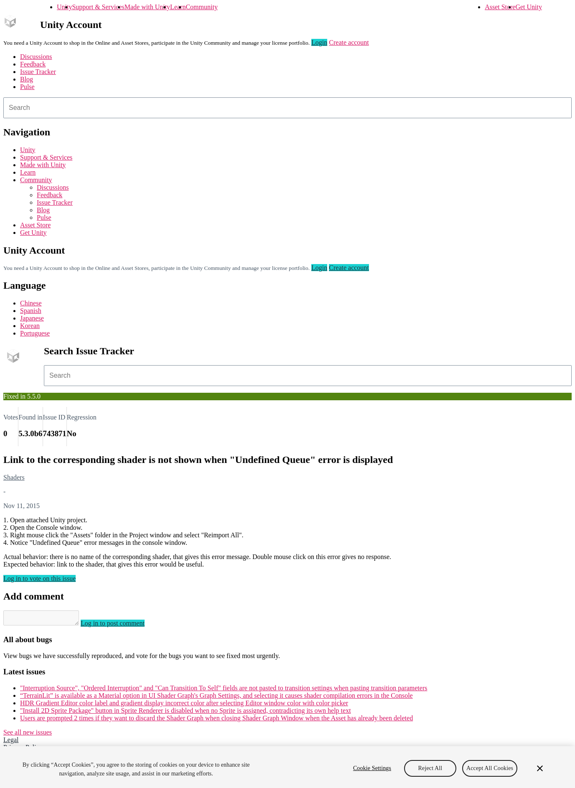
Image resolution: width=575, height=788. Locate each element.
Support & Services (98, 6)
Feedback (33, 64)
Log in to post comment (121, 625)
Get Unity (528, 6)
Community (201, 6)
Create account (349, 42)
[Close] (540, 768)
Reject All (430, 768)
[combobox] (287, 108)
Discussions (36, 56)
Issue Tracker (38, 71)
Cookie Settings (372, 768)
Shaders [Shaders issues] (14, 477)
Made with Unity (147, 6)
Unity (64, 6)
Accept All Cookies (489, 768)
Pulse (27, 86)
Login (319, 42)
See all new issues (27, 734)
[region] (287, 767)
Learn (178, 6)
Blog (26, 79)
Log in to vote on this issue (39, 578)
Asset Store (500, 6)
